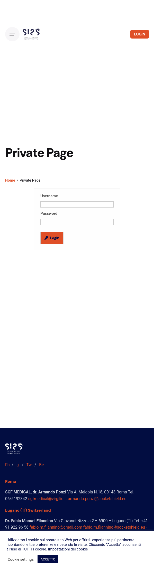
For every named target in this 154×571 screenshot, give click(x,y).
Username (49, 196)
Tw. (29, 464)
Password (48, 213)
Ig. (17, 464)
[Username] (77, 204)
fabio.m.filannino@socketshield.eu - (115, 527)
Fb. (8, 464)
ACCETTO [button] (48, 559)
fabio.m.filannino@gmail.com (56, 527)
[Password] (77, 222)
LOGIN (139, 34)
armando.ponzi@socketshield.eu (97, 498)
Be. (42, 464)
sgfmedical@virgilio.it (47, 498)
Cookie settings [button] (21, 559)
